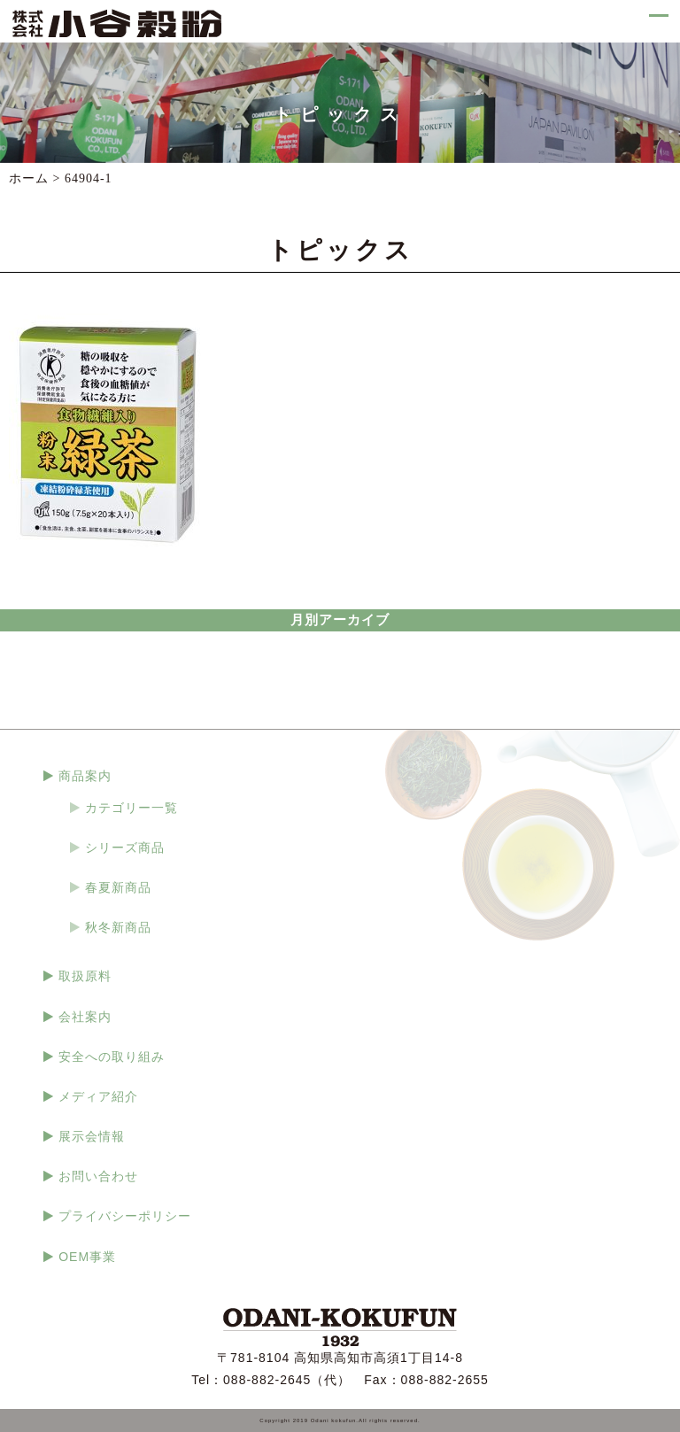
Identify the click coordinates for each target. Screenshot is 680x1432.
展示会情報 (91, 1136)
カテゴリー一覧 (131, 808)
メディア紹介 (98, 1096)
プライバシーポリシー (124, 1216)
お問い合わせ (98, 1176)
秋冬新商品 (118, 927)
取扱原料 (85, 976)
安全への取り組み (111, 1056)
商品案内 (85, 776)
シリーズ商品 (125, 847)
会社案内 (85, 1017)
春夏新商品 (118, 887)
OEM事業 (87, 1257)
